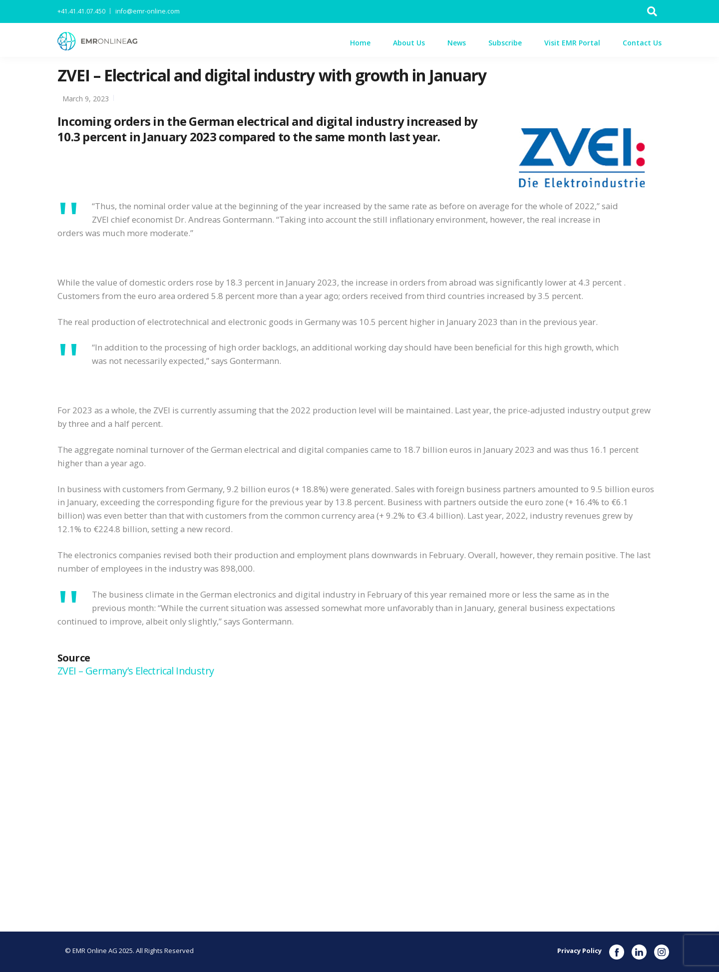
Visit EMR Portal (572, 42)
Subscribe (505, 42)
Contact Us (642, 42)
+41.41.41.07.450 (81, 11)
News (456, 42)
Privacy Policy (579, 950)
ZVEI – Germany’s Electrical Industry (136, 670)
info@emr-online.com (147, 11)
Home (360, 42)
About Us (409, 42)
